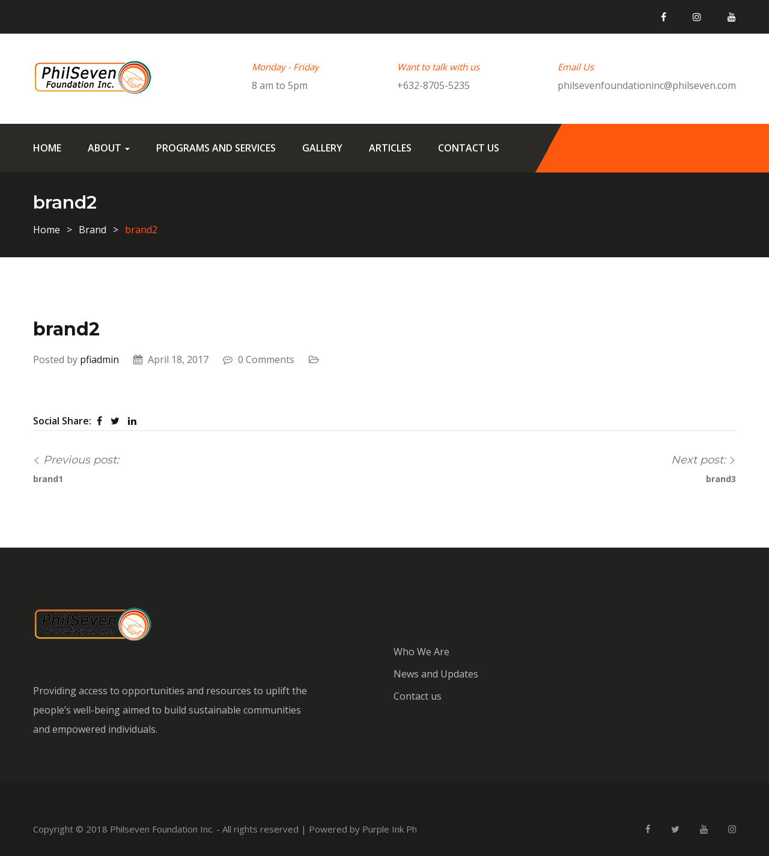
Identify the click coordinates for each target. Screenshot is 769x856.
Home (47, 147)
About (109, 147)
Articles (390, 147)
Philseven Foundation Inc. (162, 829)
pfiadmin (99, 359)
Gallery (322, 147)
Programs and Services (216, 147)
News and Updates (436, 673)
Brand (92, 229)
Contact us (468, 147)
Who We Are (421, 651)
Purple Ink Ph (389, 829)
